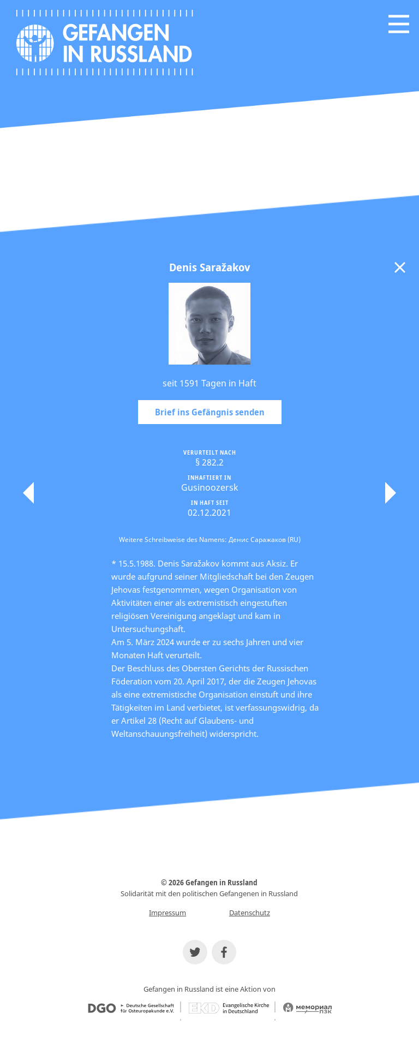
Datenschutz (249, 912)
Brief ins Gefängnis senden (210, 412)
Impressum (167, 912)
